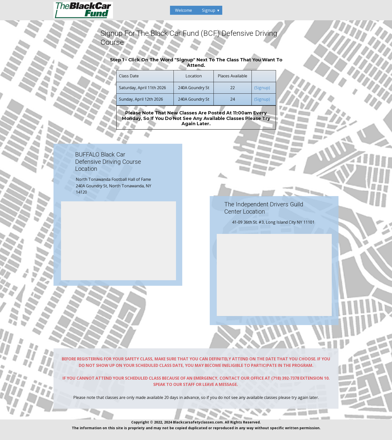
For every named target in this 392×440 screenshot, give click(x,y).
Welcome (183, 10)
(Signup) (262, 87)
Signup (208, 10)
